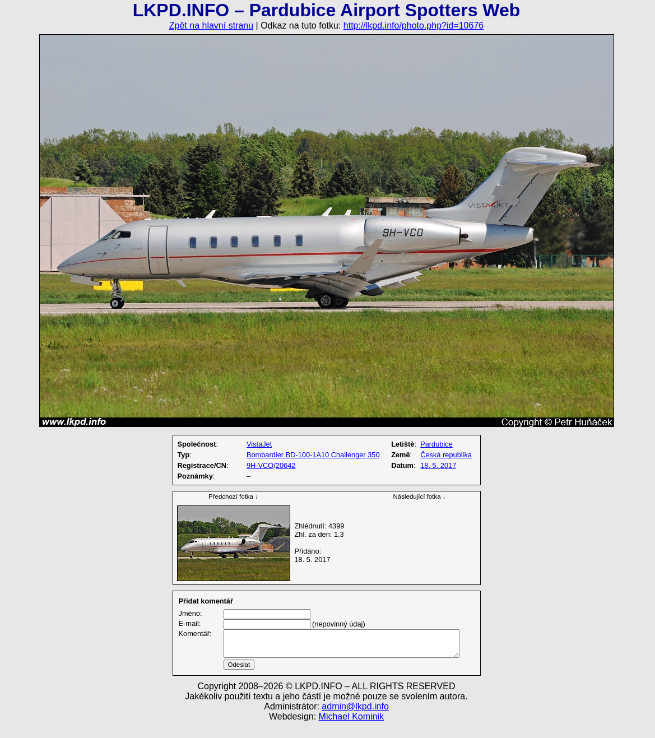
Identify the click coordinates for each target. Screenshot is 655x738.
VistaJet (259, 444)
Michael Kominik (351, 730)
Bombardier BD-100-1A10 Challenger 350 (313, 455)
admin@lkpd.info (355, 720)
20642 (286, 465)
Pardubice (436, 444)
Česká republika (446, 455)
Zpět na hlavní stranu (211, 25)
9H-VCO (260, 465)
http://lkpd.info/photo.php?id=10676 (413, 25)
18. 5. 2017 (438, 465)
